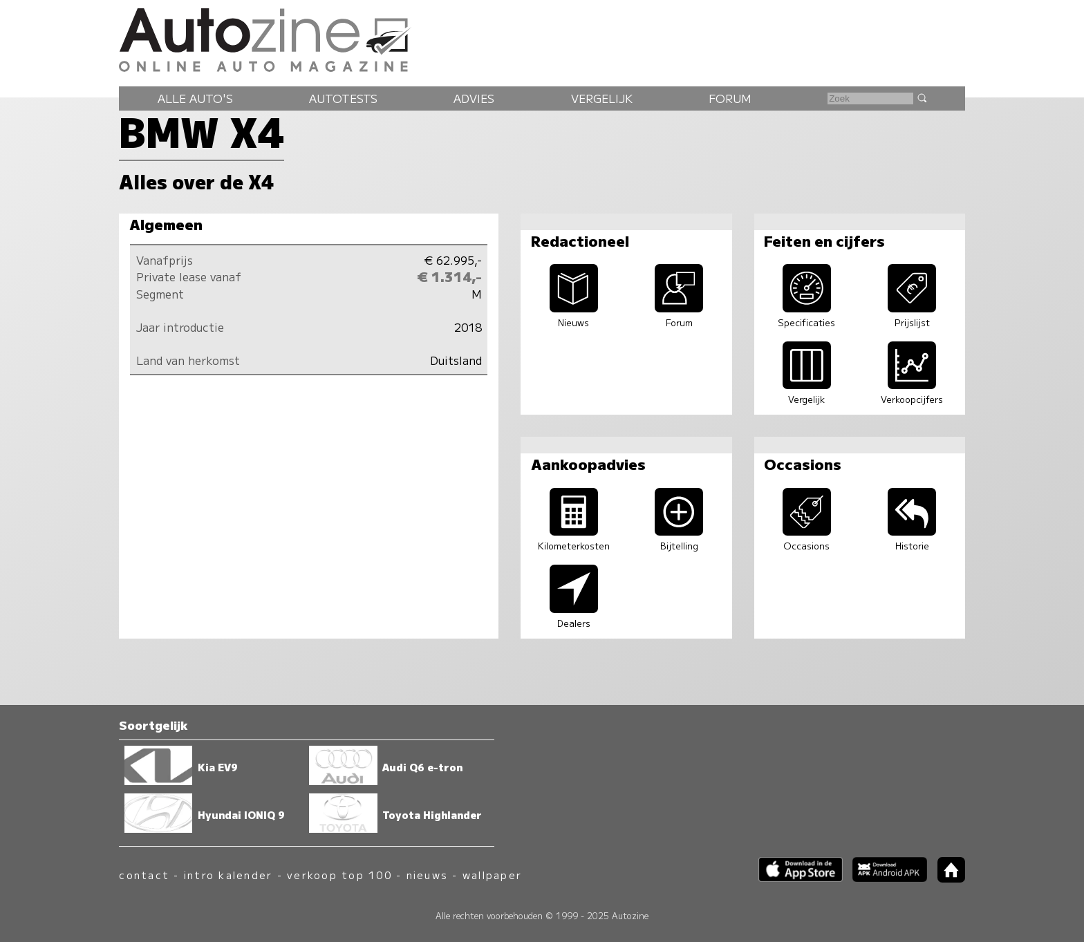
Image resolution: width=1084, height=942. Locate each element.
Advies (474, 98)
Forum (730, 98)
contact (144, 874)
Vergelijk (602, 98)
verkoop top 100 (339, 874)
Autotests (343, 98)
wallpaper (492, 874)
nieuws (427, 874)
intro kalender (228, 874)
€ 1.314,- (449, 276)
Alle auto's (195, 98)
